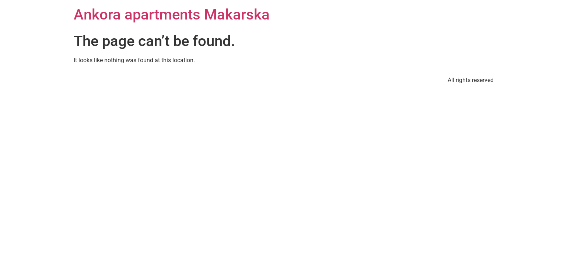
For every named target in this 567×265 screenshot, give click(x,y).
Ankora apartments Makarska (172, 14)
